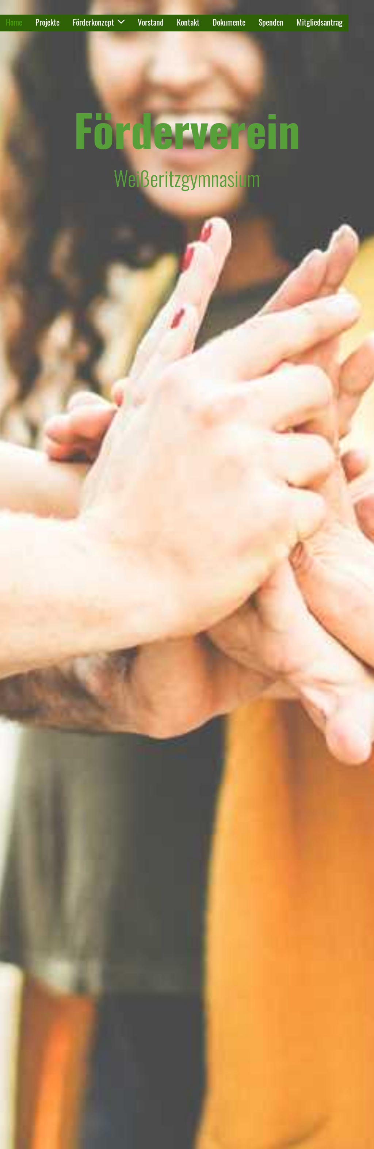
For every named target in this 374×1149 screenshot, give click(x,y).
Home (14, 22)
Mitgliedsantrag (320, 22)
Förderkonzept (99, 22)
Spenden (271, 22)
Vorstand (151, 22)
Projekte (47, 22)
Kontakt (188, 22)
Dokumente (229, 22)
